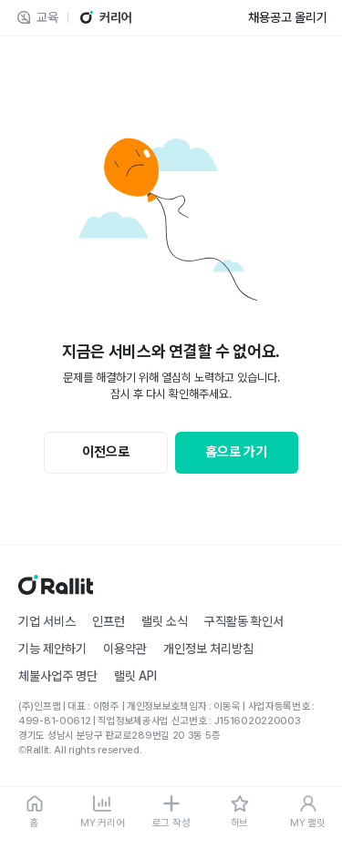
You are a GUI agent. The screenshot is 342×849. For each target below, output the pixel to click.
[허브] (239, 812)
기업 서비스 (47, 621)
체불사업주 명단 (58, 676)
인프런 (108, 621)
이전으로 (106, 452)
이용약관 (125, 648)
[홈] (34, 812)
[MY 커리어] (102, 812)
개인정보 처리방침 (208, 648)
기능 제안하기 (52, 648)
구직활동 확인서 (244, 621)
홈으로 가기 (236, 452)
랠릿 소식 (164, 621)
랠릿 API (135, 676)
